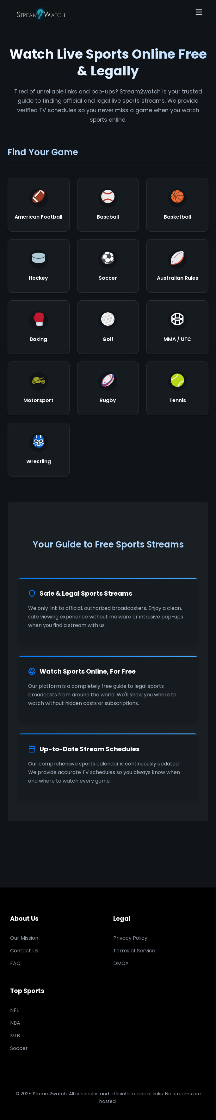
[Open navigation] (199, 12)
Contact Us (24, 950)
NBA (15, 1023)
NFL (14, 1010)
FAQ (15, 963)
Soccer (19, 1048)
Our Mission (24, 938)
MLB (15, 1035)
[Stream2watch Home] (41, 12)
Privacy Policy (130, 938)
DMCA (121, 963)
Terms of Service (134, 950)
